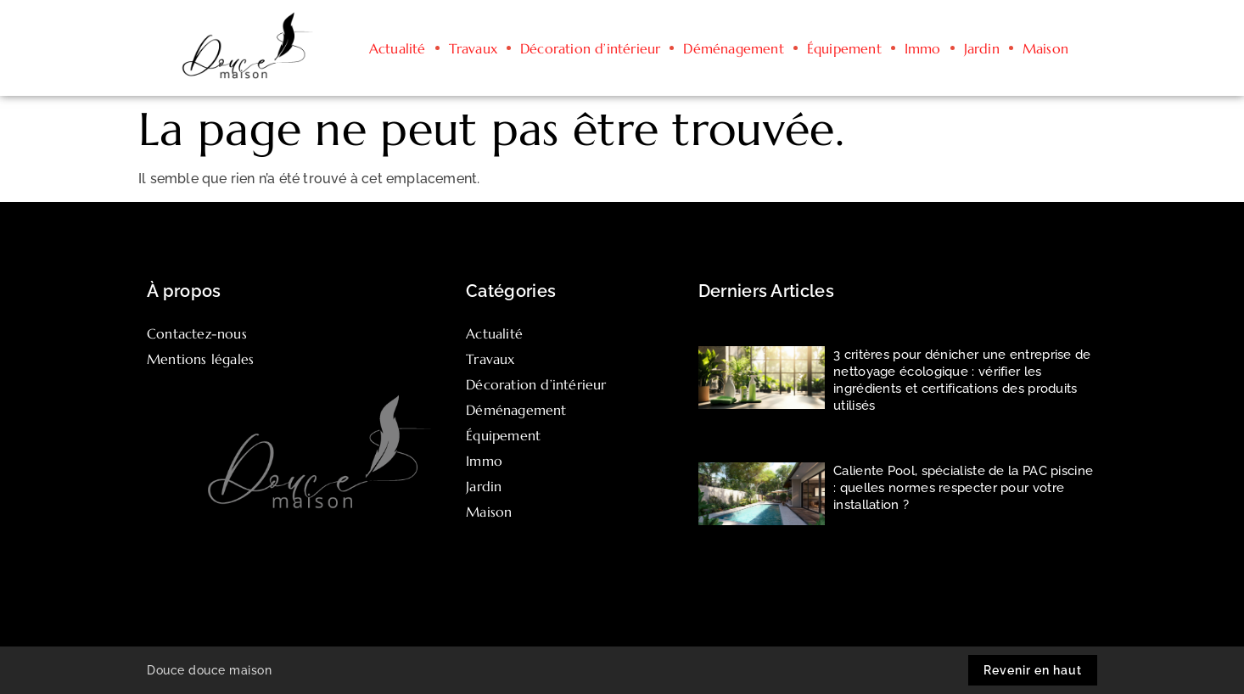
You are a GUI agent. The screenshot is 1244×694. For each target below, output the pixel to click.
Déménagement (733, 48)
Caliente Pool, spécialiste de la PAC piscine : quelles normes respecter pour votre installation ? (963, 487)
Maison (1045, 48)
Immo (923, 48)
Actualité (397, 48)
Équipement (844, 48)
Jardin (982, 48)
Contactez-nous (197, 333)
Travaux (473, 48)
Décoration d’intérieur (590, 48)
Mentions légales (200, 358)
